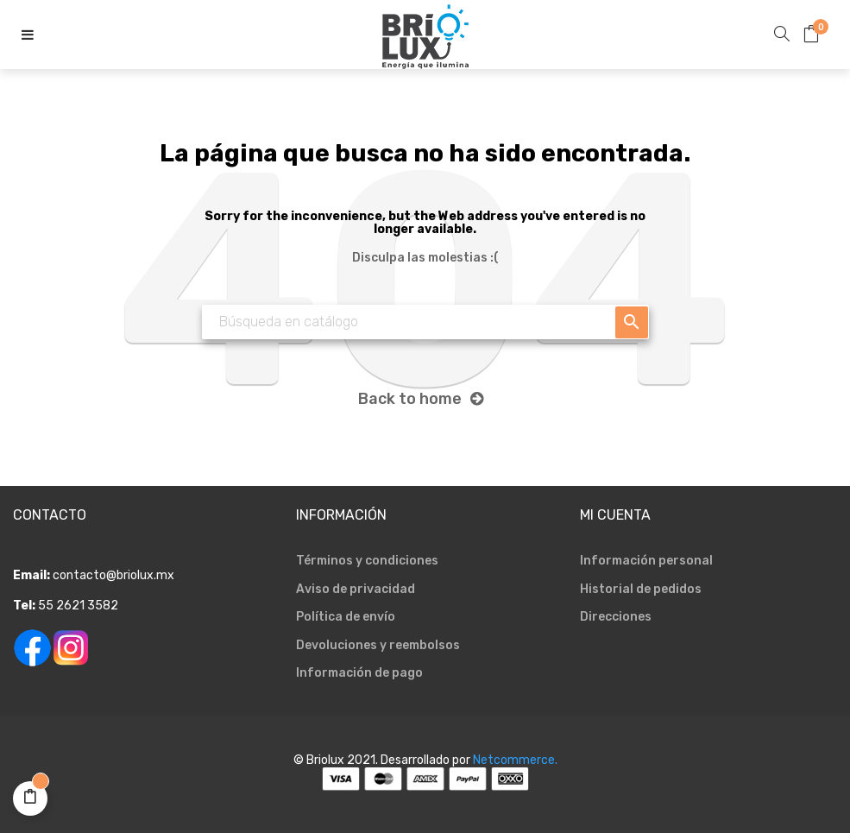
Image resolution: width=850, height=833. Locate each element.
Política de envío (345, 616)
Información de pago (359, 673)
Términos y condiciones (367, 560)
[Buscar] (425, 322)
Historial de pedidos (641, 589)
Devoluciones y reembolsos (378, 645)
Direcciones (616, 616)
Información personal (646, 560)
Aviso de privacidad (355, 589)
